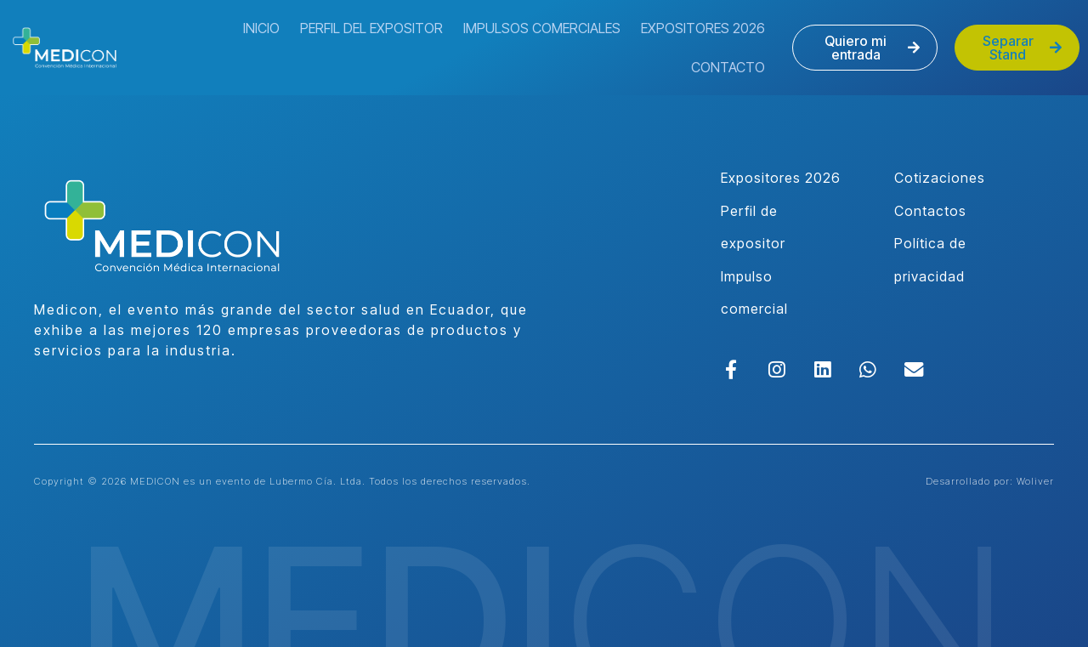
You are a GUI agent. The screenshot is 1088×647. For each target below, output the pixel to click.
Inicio (261, 28)
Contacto (728, 67)
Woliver (1035, 481)
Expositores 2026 (703, 28)
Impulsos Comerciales (541, 28)
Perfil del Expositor (371, 28)
